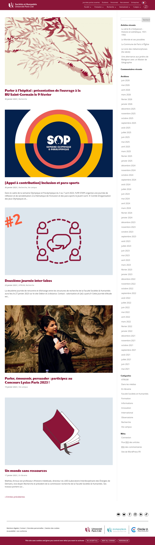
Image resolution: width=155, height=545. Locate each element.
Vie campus (32, 187)
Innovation (126, 408)
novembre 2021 (128, 340)
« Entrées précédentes (15, 497)
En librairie (23, 475)
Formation (97, 7)
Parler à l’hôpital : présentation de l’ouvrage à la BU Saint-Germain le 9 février (43, 92)
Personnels (114, 3)
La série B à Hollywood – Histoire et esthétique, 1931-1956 (134, 32)
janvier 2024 (126, 217)
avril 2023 (125, 260)
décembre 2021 (128, 335)
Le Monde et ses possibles (133, 39)
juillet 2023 (126, 246)
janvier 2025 (126, 160)
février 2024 (126, 212)
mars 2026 (126, 94)
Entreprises (135, 3)
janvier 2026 (126, 104)
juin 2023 (125, 250)
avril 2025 (125, 146)
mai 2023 (125, 255)
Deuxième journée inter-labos (28, 281)
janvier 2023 (126, 274)
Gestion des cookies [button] (52, 528)
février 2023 (126, 269)
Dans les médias (128, 384)
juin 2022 (125, 307)
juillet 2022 (126, 302)
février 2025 (126, 156)
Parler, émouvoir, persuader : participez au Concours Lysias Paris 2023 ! (38, 380)
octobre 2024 (127, 175)
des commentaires (131, 447)
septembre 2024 (128, 179)
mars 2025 (126, 151)
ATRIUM (22, 285)
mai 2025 (125, 142)
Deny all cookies (108, 540)
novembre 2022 (128, 283)
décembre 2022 (128, 279)
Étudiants (105, 3)
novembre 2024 (128, 170)
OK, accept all (92, 540)
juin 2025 (125, 137)
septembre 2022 (128, 293)
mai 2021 (125, 369)
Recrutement (124, 3)
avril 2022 (125, 317)
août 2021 (125, 354)
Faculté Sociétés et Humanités (134, 393)
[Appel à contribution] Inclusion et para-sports (42, 183)
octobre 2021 (127, 345)
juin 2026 (125, 80)
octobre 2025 (127, 118)
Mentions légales (13, 528)
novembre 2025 (128, 113)
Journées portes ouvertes (91, 3)
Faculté (86, 7)
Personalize (123, 540)
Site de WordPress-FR (131, 451)
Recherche (110, 7)
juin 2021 (125, 364)
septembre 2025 (128, 123)
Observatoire (127, 417)
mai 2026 (125, 85)
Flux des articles (130, 442)
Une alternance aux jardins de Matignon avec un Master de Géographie (134, 59)
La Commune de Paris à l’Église (135, 44)
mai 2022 (125, 312)
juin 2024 (125, 194)
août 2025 (125, 127)
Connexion (126, 437)
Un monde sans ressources (26, 471)
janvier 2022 (126, 331)
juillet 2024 (126, 189)
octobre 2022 (127, 288)
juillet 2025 (126, 132)
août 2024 (125, 184)
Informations (127, 403)
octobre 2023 (127, 231)
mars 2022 (126, 321)
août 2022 (125, 298)
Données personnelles (35, 528)
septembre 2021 (128, 350)
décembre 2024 (128, 165)
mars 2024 (126, 208)
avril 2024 (125, 203)
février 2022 (126, 326)
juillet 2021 (126, 359)
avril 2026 (125, 90)
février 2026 (126, 99)
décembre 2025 (128, 108)
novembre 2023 (128, 227)
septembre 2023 (128, 236)
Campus (136, 7)
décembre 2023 (128, 222)
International (123, 7)
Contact (23, 528)
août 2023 (125, 241)
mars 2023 (126, 265)
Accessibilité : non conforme (17, 531)
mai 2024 (125, 198)
